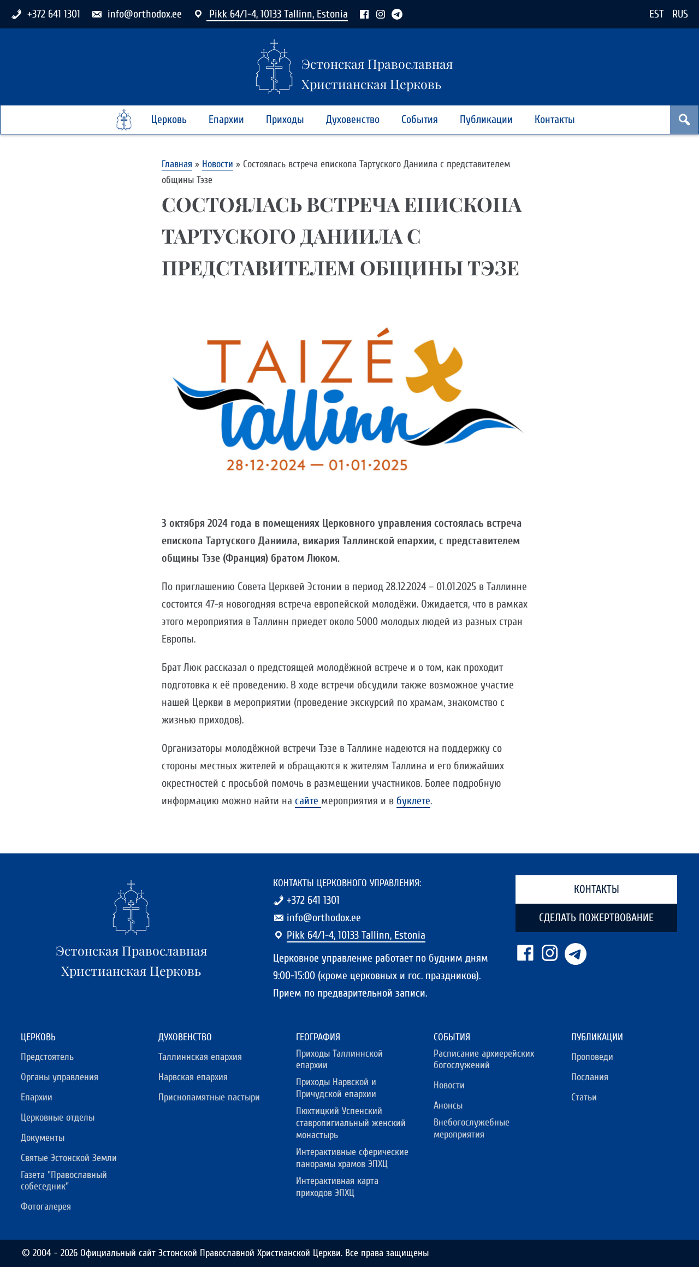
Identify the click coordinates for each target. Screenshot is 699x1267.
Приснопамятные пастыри (209, 1097)
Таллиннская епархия (200, 1057)
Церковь (169, 119)
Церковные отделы (57, 1117)
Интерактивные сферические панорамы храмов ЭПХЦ (352, 1158)
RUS (680, 14)
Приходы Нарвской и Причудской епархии (336, 1088)
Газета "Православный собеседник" (64, 1181)
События (419, 119)
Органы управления (59, 1077)
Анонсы (448, 1105)
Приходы (285, 119)
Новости (217, 164)
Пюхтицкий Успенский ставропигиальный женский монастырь (351, 1123)
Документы (42, 1138)
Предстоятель (47, 1057)
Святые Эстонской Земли (69, 1158)
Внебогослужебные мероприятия (472, 1128)
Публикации (486, 119)
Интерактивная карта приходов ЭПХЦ (337, 1187)
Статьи (584, 1097)
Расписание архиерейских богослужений (484, 1059)
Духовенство (353, 119)
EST (656, 14)
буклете (413, 800)
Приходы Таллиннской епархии (339, 1059)
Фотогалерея (46, 1206)
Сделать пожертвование (596, 917)
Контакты (555, 119)
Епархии (226, 119)
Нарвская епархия (193, 1077)
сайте (308, 800)
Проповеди (592, 1057)
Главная (177, 164)
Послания (589, 1077)
